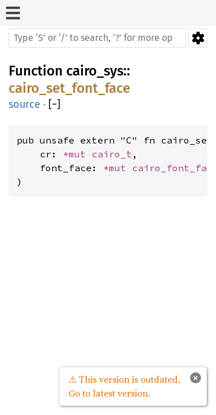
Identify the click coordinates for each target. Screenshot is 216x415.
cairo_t (112, 154)
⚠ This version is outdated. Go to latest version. (124, 386)
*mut (77, 154)
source (24, 104)
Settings (197, 38)
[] (54, 105)
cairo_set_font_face (69, 88)
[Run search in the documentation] (97, 38)
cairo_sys (94, 71)
